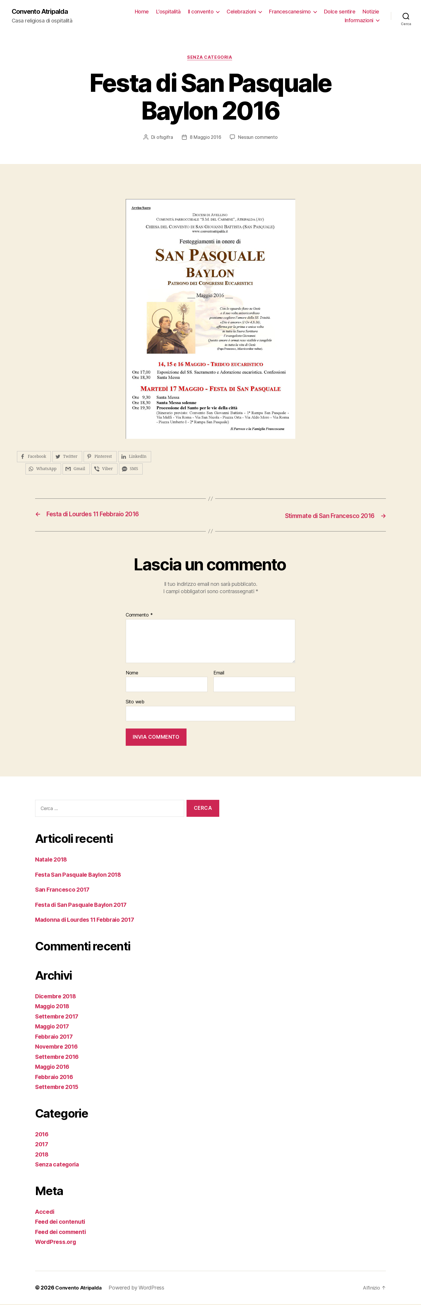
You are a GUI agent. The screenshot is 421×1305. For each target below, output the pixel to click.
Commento (139, 616)
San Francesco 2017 (64, 890)
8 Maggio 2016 (205, 138)
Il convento (224, 12)
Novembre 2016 (58, 1047)
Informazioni (359, 21)
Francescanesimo (314, 12)
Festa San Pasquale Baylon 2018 (82, 875)
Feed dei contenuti (62, 1222)
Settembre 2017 (58, 1017)
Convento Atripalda (42, 11)
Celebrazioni (265, 12)
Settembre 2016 (58, 1057)
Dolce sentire (363, 12)
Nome (132, 673)
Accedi (45, 1212)
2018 (42, 1155)
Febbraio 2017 (56, 1037)
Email (218, 673)
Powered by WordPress (140, 1288)
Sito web (135, 703)
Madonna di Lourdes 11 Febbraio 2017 (90, 920)
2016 (42, 1135)
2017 (42, 1145)
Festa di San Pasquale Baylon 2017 (85, 905)
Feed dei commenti (63, 1232)
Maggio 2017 (54, 1027)
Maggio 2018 (54, 1007)
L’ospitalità (192, 12)
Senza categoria (210, 58)
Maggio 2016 (54, 1067)
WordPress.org (57, 1243)
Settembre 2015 (58, 1088)
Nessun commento (258, 138)
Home (165, 12)
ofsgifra (164, 138)
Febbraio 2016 (56, 1077)
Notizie (329, 21)
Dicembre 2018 (57, 997)
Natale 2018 (52, 860)
